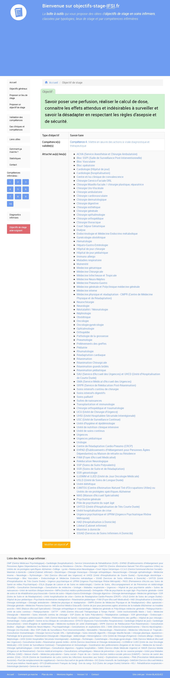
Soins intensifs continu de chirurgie (98, 389)
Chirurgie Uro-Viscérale (90, 188)
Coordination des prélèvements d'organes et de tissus (115, 644)
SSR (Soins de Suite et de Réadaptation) (101, 469)
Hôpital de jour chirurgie (91, 249)
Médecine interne (87, 290)
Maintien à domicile (88, 529)
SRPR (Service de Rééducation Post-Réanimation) (106, 385)
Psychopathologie (61, 626)
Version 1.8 (82, 674)
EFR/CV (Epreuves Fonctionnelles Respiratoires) (99, 620)
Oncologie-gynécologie (90, 325)
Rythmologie (36, 575)
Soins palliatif (85, 397)
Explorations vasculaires (118, 657)
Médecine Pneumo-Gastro (92, 283)
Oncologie (83, 321)
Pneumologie (84, 340)
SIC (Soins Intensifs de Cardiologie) (111, 660)
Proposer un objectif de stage (17, 106)
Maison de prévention (104, 651)
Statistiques (15, 158)
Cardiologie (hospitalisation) (93, 173)
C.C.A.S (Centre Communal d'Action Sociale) (141, 569)
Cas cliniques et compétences (16, 128)
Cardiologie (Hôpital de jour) (93, 169)
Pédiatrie (82, 347)
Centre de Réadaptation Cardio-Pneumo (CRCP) (105, 446)
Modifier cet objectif (56, 544)
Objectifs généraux (18, 88)
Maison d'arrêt (31, 654)
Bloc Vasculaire (86, 161)
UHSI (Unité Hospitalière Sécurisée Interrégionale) (106, 416)
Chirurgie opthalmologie (91, 214)
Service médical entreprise (49, 651)
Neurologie (83, 306)
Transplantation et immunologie (96, 404)
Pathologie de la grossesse (92, 336)
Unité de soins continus (91, 431)
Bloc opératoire (86, 165)
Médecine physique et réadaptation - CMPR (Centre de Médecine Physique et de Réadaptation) (98, 602)
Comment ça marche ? (15, 150)
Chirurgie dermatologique (91, 199)
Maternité (82, 264)
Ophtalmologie (85, 328)
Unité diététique (86, 484)
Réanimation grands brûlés (93, 366)
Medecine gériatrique (89, 268)
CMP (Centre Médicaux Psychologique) (25, 563)
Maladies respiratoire (89, 260)
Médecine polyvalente (51, 654)
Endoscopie (156, 614)
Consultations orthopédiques (78, 651)
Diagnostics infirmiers (15, 216)
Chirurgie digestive (87, 203)
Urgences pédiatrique (89, 438)
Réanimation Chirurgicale (92, 362)
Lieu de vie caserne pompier (129, 651)
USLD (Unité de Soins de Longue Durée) (100, 480)
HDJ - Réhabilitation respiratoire (146, 663)
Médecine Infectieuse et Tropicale (97, 275)
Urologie (81, 442)
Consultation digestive (63, 647)
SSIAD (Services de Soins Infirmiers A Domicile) (105, 533)
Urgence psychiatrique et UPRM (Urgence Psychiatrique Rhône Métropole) (84, 581)
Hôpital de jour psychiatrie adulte (134, 587)
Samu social (70, 654)
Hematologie (84, 241)
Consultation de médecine (58, 587)
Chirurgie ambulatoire (89, 192)
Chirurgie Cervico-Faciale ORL (94, 180)
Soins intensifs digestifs (91, 393)
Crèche (78, 566)
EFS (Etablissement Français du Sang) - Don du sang (65, 663)
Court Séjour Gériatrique (91, 226)
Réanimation (84, 359)
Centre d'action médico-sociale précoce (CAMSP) (116, 654)
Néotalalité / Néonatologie (92, 309)
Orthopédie (83, 332)
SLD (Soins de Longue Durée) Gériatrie (111, 663)
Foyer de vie (84, 654)
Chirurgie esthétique (88, 207)
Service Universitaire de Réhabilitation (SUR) (96, 563)
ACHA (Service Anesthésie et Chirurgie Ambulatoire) (107, 154)
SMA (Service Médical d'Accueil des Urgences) (104, 381)
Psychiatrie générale (89, 499)
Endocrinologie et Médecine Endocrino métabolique (107, 233)
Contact (13, 164)
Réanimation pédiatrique (91, 370)
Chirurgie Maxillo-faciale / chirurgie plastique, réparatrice (110, 184)
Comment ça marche (28, 674)
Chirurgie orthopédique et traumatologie (100, 408)
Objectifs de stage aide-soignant (18, 229)
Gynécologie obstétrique (91, 237)
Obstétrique (83, 317)
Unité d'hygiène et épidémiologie (96, 423)
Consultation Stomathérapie (20, 632)
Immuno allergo (86, 256)
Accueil (12, 82)
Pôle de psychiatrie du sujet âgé (95, 503)
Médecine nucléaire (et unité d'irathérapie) (77, 623)
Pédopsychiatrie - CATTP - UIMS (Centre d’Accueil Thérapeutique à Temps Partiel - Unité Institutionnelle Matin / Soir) (92, 611)
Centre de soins (56, 593)
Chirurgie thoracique (89, 222)
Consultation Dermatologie (30, 587)
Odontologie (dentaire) (17, 666)
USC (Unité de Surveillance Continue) (98, 419)
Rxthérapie (87, 638)
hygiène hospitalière (86, 647)
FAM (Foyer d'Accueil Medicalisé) (96, 457)
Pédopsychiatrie (154, 608)
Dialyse (81, 230)
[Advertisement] (85, 51)
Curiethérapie (101, 638)
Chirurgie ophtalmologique (19, 647)
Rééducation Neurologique (92, 461)
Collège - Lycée (60, 569)
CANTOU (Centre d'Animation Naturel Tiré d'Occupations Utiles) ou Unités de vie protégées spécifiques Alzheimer (116, 489)
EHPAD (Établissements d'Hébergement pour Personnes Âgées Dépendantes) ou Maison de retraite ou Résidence (113, 452)
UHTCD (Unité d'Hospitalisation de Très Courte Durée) (108, 506)
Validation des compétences (16, 119)
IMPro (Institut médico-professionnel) (73, 590)
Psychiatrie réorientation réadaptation (52, 599)
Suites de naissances (89, 400)
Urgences (82, 434)
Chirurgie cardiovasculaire (92, 196)
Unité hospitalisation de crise (94, 510)
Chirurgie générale (87, 211)
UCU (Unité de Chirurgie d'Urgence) (97, 412)
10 (10, 203)
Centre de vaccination (40, 666)
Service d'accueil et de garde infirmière (75, 660)
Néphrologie (84, 313)
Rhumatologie (85, 351)
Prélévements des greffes (91, 343)
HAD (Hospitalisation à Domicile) (96, 522)
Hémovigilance (94, 635)
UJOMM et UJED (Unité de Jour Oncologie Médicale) (108, 476)
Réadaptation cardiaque (91, 355)
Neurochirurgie (85, 302)
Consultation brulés (32, 641)
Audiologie (75, 638)
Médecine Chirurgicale (90, 271)
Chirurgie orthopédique (90, 218)
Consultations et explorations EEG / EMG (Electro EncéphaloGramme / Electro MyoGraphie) (117, 626)
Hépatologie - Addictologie (72, 635)
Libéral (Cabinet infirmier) (92, 525)
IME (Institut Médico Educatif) (66, 605)
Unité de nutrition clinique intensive (98, 427)
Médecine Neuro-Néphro (91, 279)
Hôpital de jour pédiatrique (92, 252)
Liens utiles (14, 139)
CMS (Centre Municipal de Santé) (61, 617)
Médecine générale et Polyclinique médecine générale (108, 287)
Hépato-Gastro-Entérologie (92, 245)
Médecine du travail (152, 644)
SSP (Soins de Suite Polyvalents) (96, 465)
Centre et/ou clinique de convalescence (100, 177)
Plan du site (47, 674)
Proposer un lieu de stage (18, 97)
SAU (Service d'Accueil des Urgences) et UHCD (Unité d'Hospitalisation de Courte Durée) (89, 575)
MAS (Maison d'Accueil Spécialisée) (98, 495)
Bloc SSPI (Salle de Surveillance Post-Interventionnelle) (109, 158)
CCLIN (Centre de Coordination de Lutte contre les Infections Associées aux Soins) (63, 657)
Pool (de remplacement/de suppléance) (36, 660)
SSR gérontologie (87, 472)
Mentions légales (65, 674)
